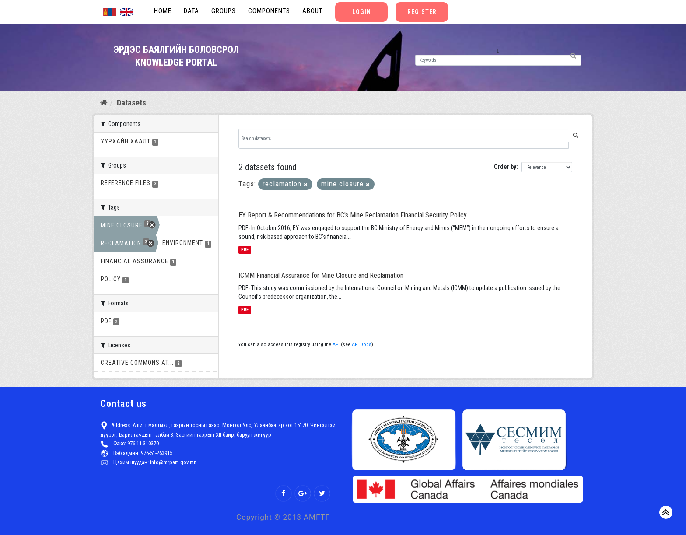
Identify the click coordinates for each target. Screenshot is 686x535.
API (336, 344)
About (312, 11)
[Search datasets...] (403, 139)
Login (361, 11)
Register (422, 11)
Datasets (131, 102)
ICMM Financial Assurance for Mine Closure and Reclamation (320, 275)
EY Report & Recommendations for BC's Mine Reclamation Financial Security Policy (352, 215)
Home (163, 11)
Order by (505, 166)
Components (269, 11)
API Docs (361, 344)
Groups (223, 11)
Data (191, 11)
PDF (244, 249)
